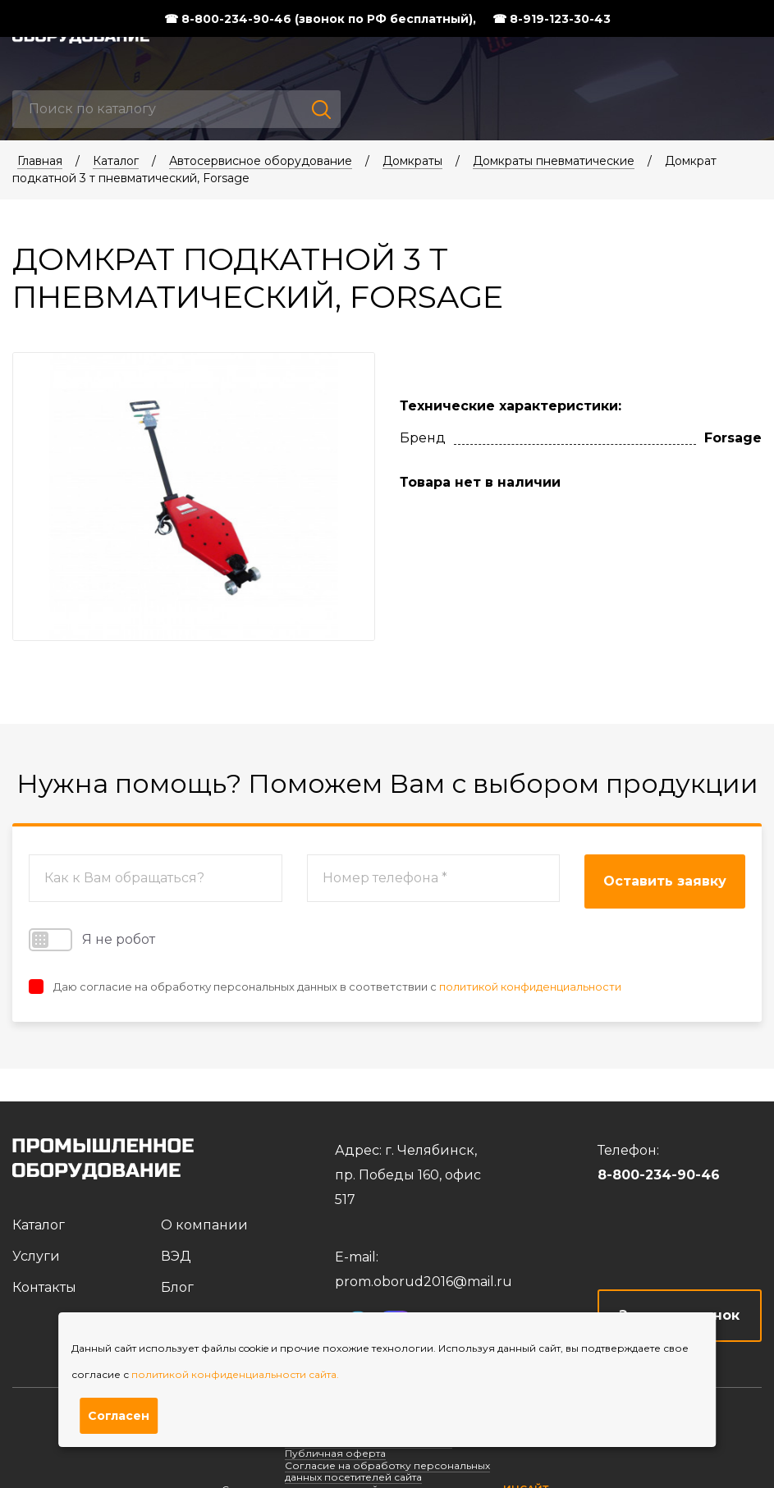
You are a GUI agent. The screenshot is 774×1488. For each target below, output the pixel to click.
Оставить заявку (664, 881)
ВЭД (176, 1256)
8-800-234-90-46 (659, 1175)
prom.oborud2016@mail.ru (423, 1281)
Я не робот (92, 939)
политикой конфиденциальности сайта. (235, 1374)
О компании (204, 1225)
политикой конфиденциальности (530, 986)
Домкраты (412, 160)
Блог (177, 1287)
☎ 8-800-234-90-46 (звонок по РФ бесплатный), (320, 19)
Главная (39, 160)
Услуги (36, 1256)
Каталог (116, 160)
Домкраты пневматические (553, 160)
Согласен (118, 1415)
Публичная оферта (335, 1453)
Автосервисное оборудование (260, 160)
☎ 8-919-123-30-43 (551, 19)
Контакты (44, 1287)
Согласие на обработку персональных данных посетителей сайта (387, 1471)
